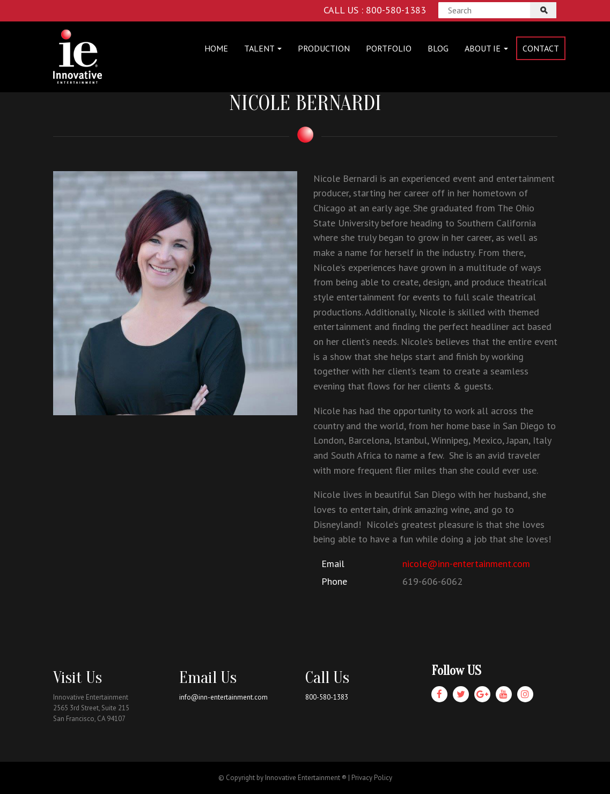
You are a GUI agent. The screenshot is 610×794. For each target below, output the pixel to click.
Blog (438, 48)
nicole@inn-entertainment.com (466, 563)
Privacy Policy (371, 777)
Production (324, 48)
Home (216, 48)
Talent (263, 48)
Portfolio (388, 48)
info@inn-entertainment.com (223, 697)
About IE (486, 48)
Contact (541, 48)
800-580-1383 (326, 697)
